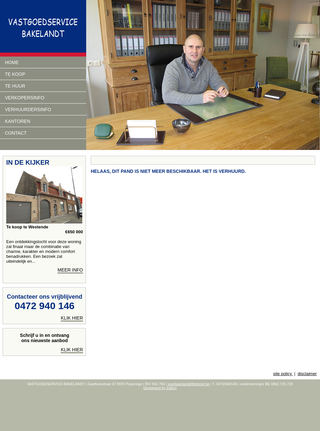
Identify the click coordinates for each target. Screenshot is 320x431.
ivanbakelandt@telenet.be (188, 384)
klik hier (72, 318)
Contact (16, 133)
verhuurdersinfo (28, 109)
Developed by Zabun (160, 388)
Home (12, 62)
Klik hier (72, 349)
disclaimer (307, 373)
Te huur (15, 86)
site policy (283, 373)
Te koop (15, 74)
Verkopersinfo (24, 97)
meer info (70, 270)
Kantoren (17, 121)
